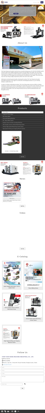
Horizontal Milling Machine (9, 118)
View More (22, 156)
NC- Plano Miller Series (8, 120)
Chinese (35, 2)
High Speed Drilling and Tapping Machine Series (14, 128)
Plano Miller (5, 112)
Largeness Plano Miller (8, 114)
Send (22, 388)
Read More (22, 206)
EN (38, 2)
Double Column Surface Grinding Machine (12, 122)
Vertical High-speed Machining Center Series (13, 126)
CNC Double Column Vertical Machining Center (13, 124)
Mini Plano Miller (6, 116)
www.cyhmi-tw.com (7, 22)
